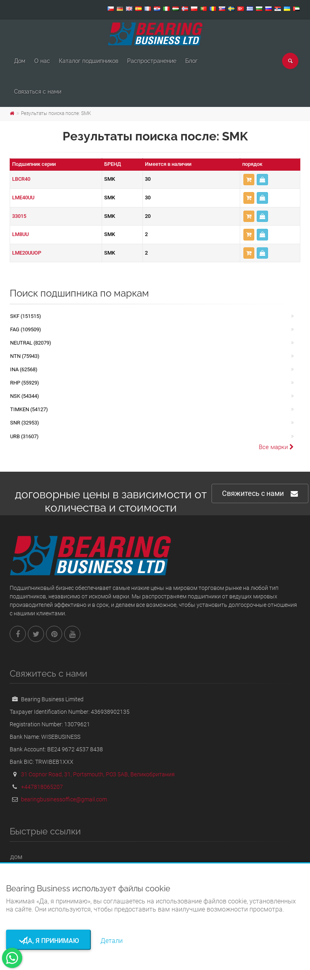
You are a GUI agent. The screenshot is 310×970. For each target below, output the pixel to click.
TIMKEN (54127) (29, 409)
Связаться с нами (37, 91)
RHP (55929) (24, 383)
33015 (19, 216)
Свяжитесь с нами (260, 493)
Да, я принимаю (48, 941)
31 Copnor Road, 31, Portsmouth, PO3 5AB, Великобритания (98, 774)
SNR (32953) (24, 423)
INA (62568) (24, 369)
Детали (112, 941)
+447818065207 (42, 787)
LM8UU (20, 234)
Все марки (276, 447)
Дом (19, 61)
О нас (42, 61)
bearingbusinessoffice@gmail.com (64, 799)
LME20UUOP (26, 253)
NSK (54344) (24, 396)
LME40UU (23, 197)
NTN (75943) (25, 356)
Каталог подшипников (88, 61)
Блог (191, 61)
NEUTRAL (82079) (30, 343)
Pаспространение (151, 61)
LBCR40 (21, 179)
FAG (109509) (25, 329)
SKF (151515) (25, 316)
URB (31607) (24, 436)
